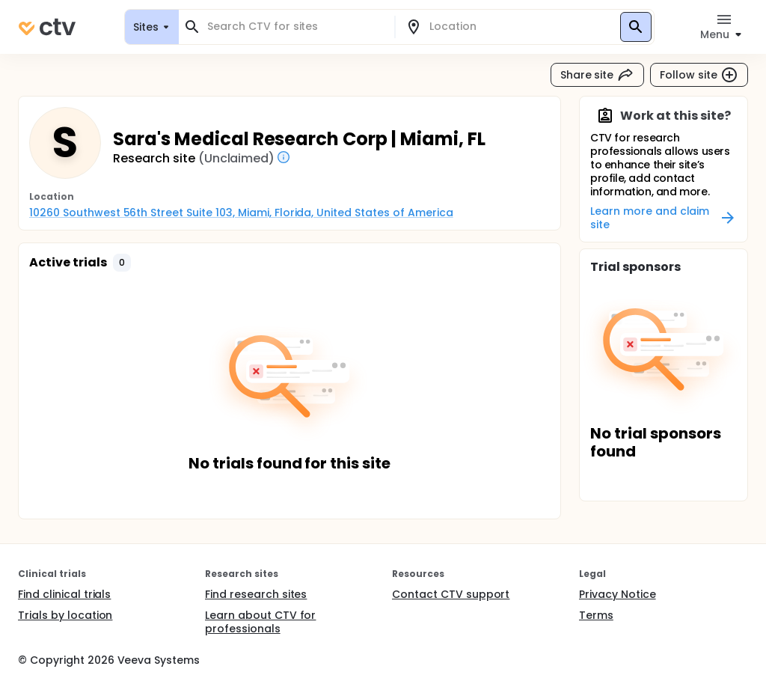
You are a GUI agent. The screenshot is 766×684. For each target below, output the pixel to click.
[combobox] (295, 26)
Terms (596, 615)
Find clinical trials (64, 594)
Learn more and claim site (663, 217)
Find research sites (256, 594)
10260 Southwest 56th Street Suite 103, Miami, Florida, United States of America (241, 212)
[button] (122, 263)
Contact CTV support (450, 594)
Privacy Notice (617, 594)
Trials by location (65, 615)
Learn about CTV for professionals (260, 621)
